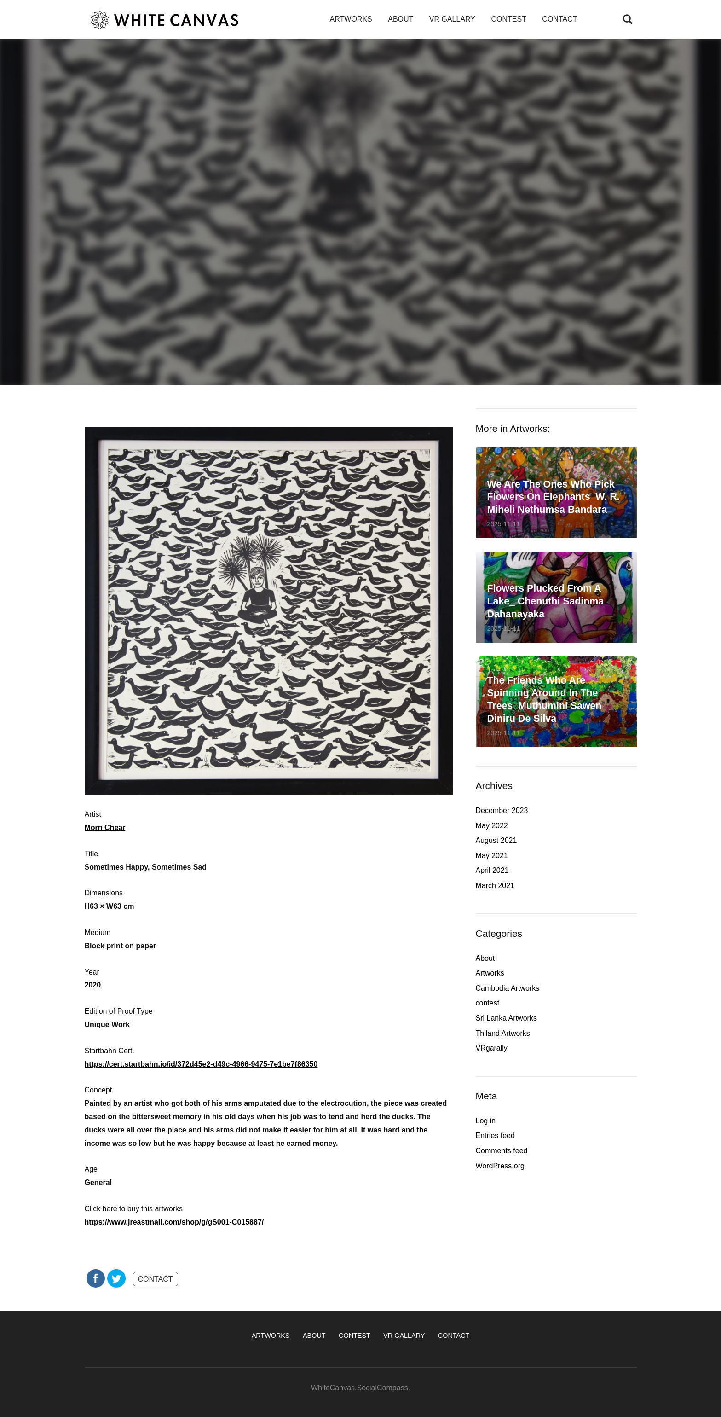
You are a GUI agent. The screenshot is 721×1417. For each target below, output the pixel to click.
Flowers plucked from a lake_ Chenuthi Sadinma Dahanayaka (550, 600)
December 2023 (502, 810)
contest (488, 1003)
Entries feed (495, 1135)
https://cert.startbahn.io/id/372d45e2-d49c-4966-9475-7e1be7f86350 (201, 1064)
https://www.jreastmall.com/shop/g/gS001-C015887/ (174, 1222)
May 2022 (492, 826)
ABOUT (400, 19)
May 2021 (492, 855)
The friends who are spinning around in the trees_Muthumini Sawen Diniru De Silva (549, 697)
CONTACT (559, 19)
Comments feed (502, 1151)
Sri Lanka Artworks (506, 1018)
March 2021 (495, 885)
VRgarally (492, 1048)
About (485, 958)
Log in (486, 1121)
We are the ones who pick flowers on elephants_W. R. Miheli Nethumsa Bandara (556, 488)
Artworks (490, 973)
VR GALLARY (452, 19)
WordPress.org (500, 1166)
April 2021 (492, 870)
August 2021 (496, 840)
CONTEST (508, 19)
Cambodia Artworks (508, 988)
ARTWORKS (351, 19)
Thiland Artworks (503, 1033)
